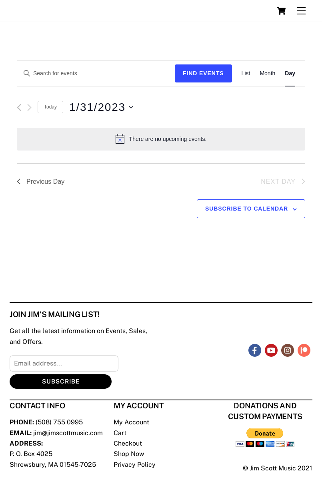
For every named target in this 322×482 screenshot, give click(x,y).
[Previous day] (19, 107)
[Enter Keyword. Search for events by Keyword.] (96, 73)
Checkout (128, 443)
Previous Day (40, 181)
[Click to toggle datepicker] (101, 107)
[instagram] (287, 349)
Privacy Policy (135, 464)
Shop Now (129, 454)
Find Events (203, 73)
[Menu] (301, 11)
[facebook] (254, 349)
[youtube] (271, 349)
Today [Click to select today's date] (50, 107)
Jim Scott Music (273, 468)
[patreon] (304, 349)
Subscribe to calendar (246, 208)
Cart (120, 433)
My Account (131, 422)
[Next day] (29, 107)
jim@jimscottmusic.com (68, 433)
